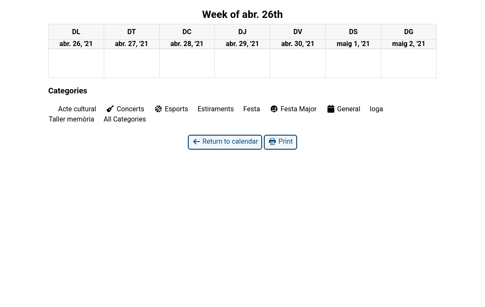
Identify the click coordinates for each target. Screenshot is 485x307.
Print (280, 141)
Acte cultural (77, 109)
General (343, 109)
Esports (171, 109)
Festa (251, 109)
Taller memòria (71, 119)
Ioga (376, 109)
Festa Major (292, 109)
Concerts (124, 108)
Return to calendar (225, 141)
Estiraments (216, 109)
